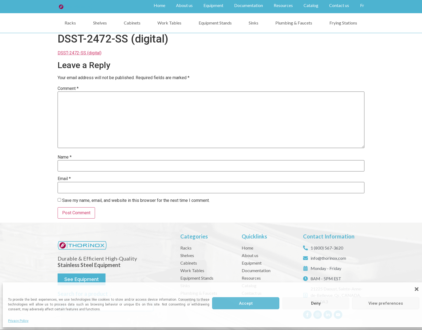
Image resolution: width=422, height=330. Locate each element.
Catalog (311, 5)
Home (159, 5)
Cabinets (132, 22)
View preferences (385, 303)
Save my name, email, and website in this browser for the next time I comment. (136, 200)
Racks (70, 22)
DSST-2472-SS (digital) (79, 52)
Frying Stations (343, 22)
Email (64, 179)
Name (65, 157)
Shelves (100, 22)
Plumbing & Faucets (293, 22)
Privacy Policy (18, 321)
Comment (68, 88)
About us (184, 5)
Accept (246, 303)
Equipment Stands (215, 22)
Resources (283, 5)
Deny (316, 303)
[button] (416, 289)
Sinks (253, 22)
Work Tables (169, 22)
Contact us (339, 5)
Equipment (213, 5)
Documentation (248, 5)
